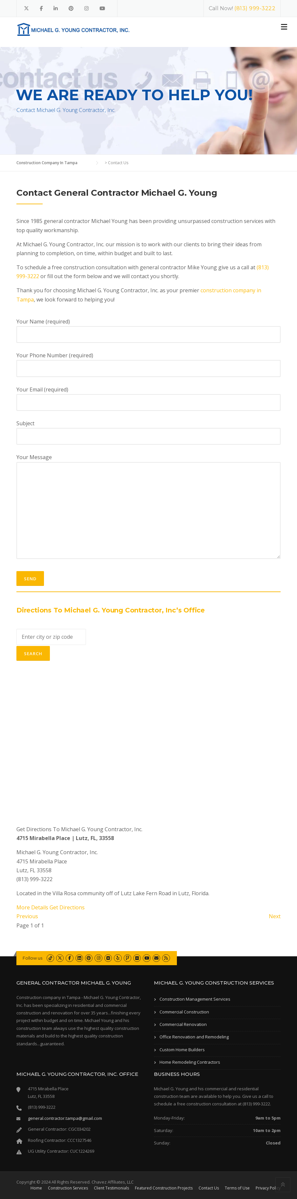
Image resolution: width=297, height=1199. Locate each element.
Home (36, 1188)
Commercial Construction (184, 1012)
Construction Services (68, 1188)
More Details (32, 907)
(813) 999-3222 (254, 8)
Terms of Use (237, 1188)
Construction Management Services (194, 999)
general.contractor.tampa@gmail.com (65, 1118)
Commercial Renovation (183, 1024)
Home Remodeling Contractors (189, 1062)
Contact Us (209, 1188)
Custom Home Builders (182, 1050)
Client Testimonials (111, 1188)
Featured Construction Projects (164, 1188)
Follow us (32, 958)
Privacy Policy (268, 1188)
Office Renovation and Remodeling (194, 1037)
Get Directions (67, 907)
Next (275, 916)
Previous (27, 916)
